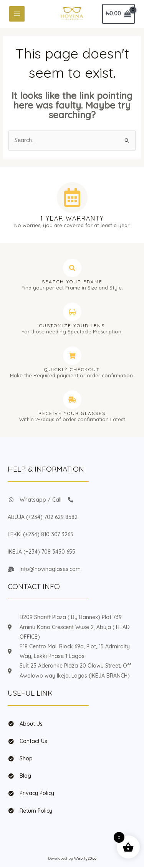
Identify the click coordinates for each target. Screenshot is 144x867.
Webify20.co (85, 858)
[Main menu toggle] (17, 14)
